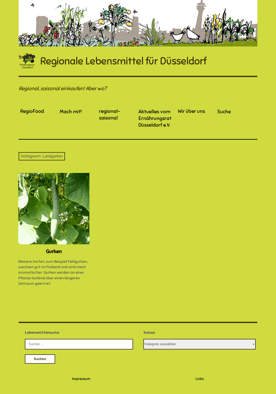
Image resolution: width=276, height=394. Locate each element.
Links (200, 379)
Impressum (81, 379)
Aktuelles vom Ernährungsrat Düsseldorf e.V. (155, 118)
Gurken (54, 251)
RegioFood (32, 111)
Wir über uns (191, 111)
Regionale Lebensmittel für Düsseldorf (123, 61)
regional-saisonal (109, 114)
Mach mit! (71, 111)
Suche (224, 111)
